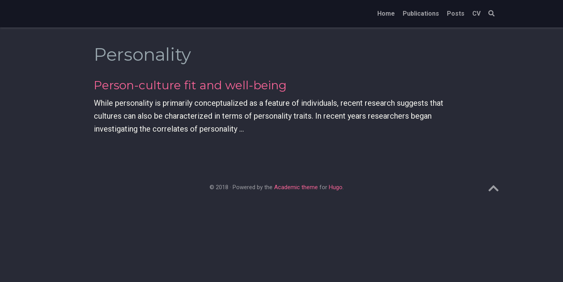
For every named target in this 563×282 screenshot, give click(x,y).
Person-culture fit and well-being (190, 85)
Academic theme (296, 187)
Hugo (335, 187)
